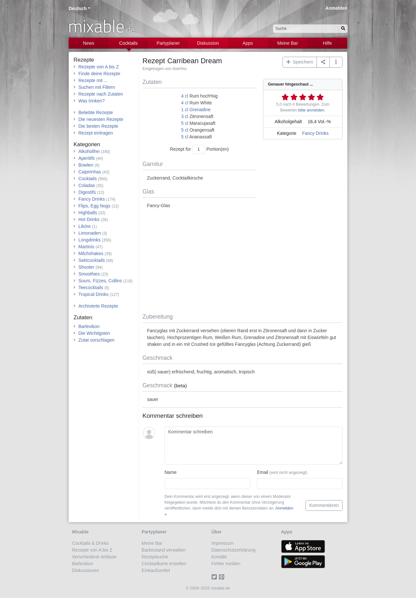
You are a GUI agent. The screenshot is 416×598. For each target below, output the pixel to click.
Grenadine (200, 109)
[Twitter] (215, 577)
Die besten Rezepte (98, 126)
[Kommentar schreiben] (253, 446)
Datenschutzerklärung (234, 550)
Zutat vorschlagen (96, 340)
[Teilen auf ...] (323, 62)
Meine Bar (287, 43)
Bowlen (85, 165)
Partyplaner (168, 43)
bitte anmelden (311, 110)
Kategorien (87, 144)
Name (171, 472)
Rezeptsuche (155, 556)
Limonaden (89, 233)
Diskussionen (85, 570)
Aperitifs (86, 158)
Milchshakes (90, 253)
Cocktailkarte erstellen (164, 563)
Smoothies (89, 273)
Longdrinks (89, 239)
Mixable (80, 531)
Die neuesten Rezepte (100, 119)
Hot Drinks (88, 219)
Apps (248, 43)
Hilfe (327, 43)
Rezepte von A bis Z (98, 66)
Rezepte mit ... (93, 80)
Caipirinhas (89, 171)
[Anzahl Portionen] (198, 149)
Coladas (86, 185)
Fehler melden (226, 563)
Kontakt (219, 556)
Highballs (87, 212)
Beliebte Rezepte (95, 112)
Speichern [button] (299, 61)
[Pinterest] (222, 577)
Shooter (86, 267)
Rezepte (84, 60)
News (88, 43)
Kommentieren (324, 505)
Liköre (84, 226)
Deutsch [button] (78, 8)
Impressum (223, 543)
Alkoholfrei (88, 151)
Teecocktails (90, 287)
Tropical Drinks (93, 294)
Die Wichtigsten (94, 333)
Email (282, 472)
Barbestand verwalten (164, 550)
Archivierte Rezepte (98, 306)
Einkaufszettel (156, 570)
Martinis (86, 246)
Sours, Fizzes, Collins (100, 280)
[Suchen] (343, 28)
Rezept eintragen (95, 132)
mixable (101, 26)
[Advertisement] (242, 261)
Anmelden (336, 8)
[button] (336, 62)
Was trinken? (91, 100)
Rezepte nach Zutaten (100, 94)
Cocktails (128, 43)
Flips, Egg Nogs (94, 205)
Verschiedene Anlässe (94, 556)
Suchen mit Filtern (96, 87)
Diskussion (208, 43)
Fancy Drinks (315, 133)
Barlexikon (88, 326)
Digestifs (87, 192)
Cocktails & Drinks (90, 543)
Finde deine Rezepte (99, 73)
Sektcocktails (91, 260)
